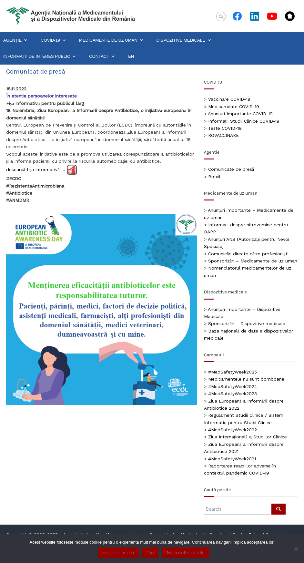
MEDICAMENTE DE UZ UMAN (111, 40)
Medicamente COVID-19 (233, 106)
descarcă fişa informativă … (35, 169)
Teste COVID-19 (225, 128)
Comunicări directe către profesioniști (248, 253)
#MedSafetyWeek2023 (232, 393)
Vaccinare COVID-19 (229, 99)
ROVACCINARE (223, 135)
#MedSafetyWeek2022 (232, 429)
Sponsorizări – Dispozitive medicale (246, 323)
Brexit (214, 176)
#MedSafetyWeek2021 (232, 458)
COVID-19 (53, 40)
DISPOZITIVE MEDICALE (184, 40)
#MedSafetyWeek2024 (232, 386)
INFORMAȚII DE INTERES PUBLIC (39, 56)
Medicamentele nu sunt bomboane (246, 379)
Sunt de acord (118, 553)
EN (131, 56)
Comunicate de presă (231, 169)
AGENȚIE (15, 40)
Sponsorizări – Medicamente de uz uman (252, 260)
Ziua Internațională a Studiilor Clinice (247, 436)
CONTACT (102, 56)
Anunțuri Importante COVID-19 (240, 113)
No (150, 553)
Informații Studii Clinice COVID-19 (243, 121)
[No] (296, 549)
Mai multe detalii (185, 553)
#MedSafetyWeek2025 (232, 371)
